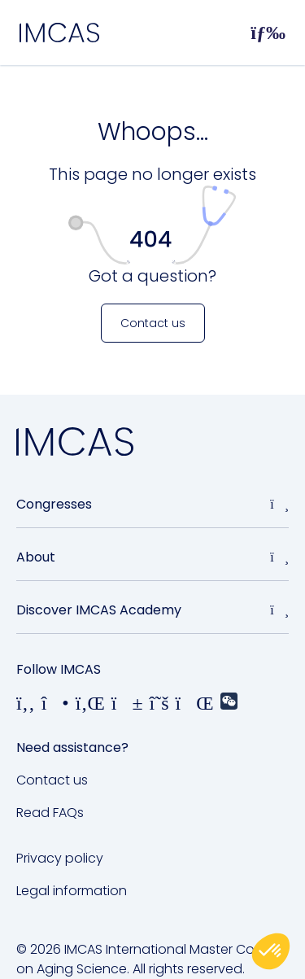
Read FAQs (50, 812)
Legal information (71, 890)
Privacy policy (59, 858)
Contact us (52, 780)
